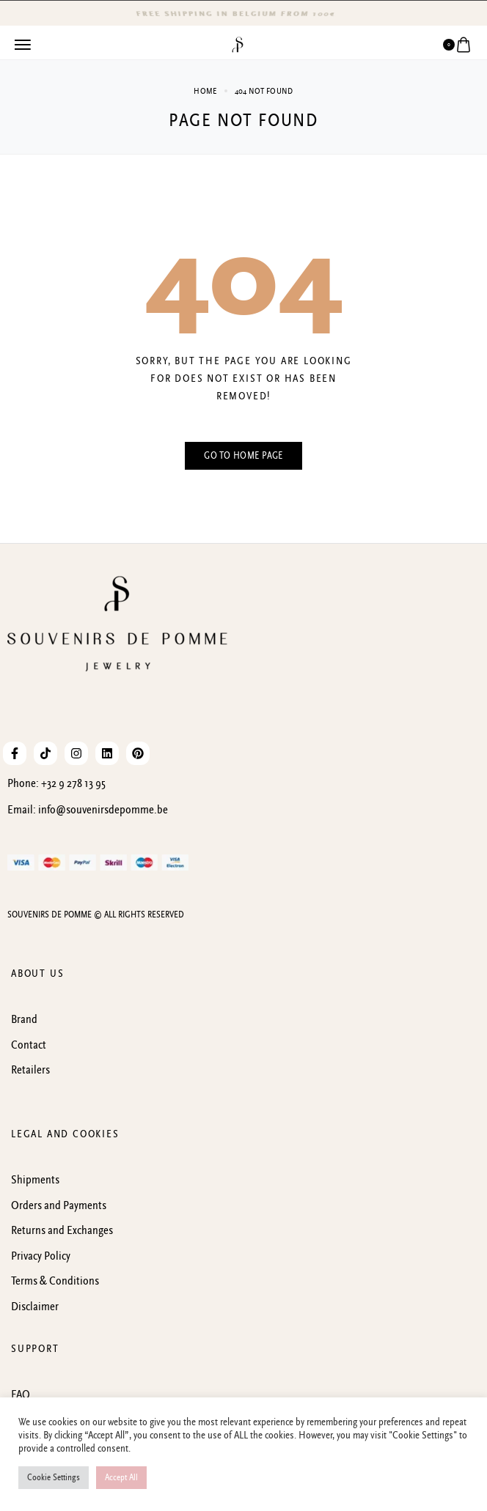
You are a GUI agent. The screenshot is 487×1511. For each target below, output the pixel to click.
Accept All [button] (121, 1477)
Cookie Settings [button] (53, 1477)
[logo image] (237, 44)
